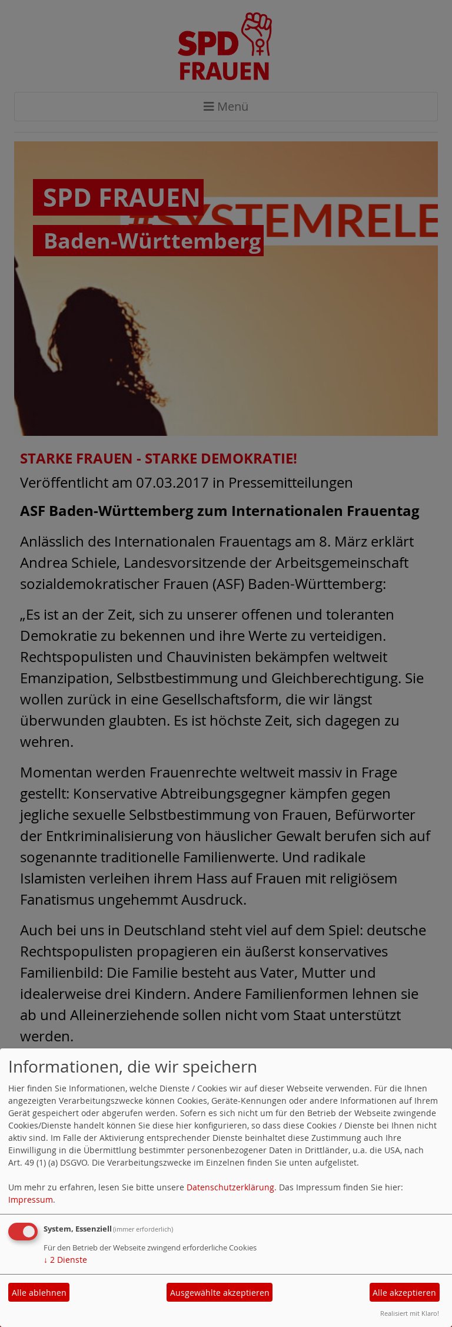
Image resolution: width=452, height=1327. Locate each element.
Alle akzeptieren (404, 1292)
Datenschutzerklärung (230, 1187)
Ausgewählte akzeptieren (220, 1292)
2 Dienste (65, 1259)
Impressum (30, 1199)
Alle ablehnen (39, 1292)
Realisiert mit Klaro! (409, 1313)
